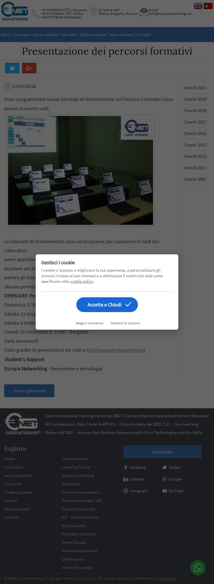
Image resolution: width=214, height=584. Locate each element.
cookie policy (81, 281)
